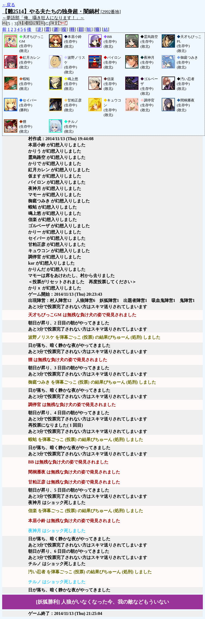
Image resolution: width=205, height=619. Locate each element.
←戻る (8, 4)
